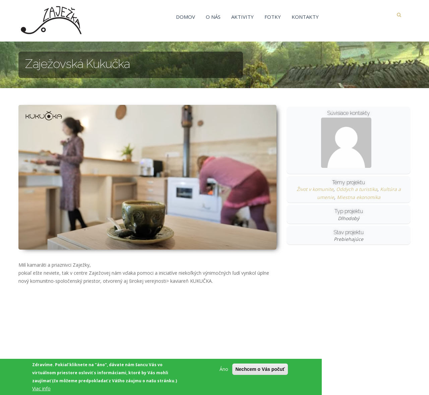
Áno (224, 369)
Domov (185, 16)
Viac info (41, 388)
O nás (213, 16)
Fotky (272, 16)
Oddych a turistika (356, 189)
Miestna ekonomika (358, 197)
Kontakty (305, 16)
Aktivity (242, 16)
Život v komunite (315, 189)
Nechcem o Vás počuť (260, 369)
